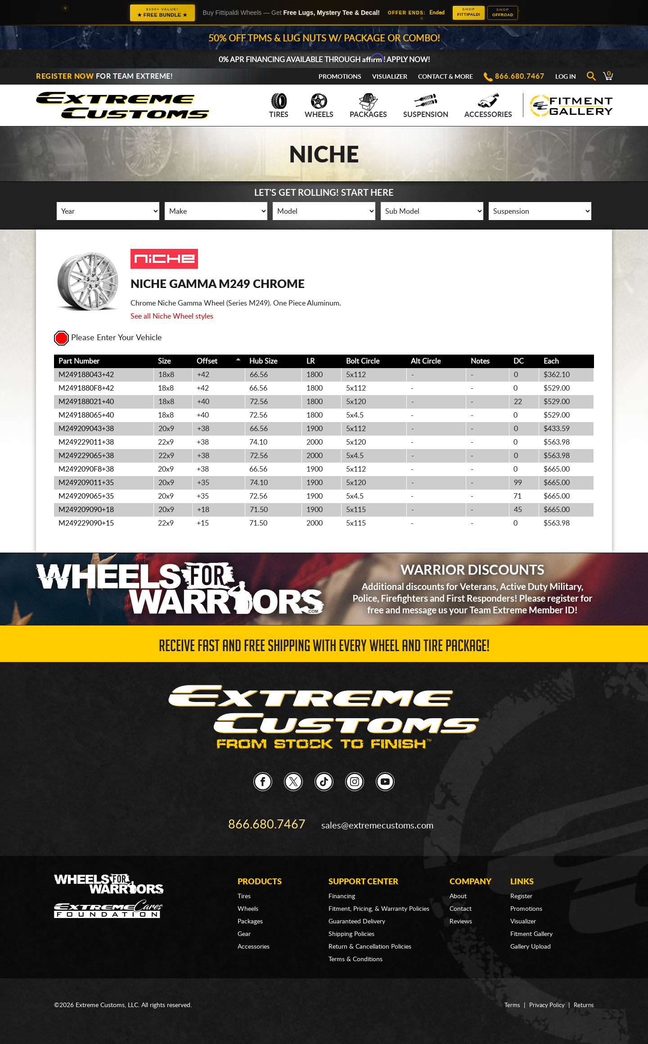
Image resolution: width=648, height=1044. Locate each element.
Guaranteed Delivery (356, 912)
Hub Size (263, 362)
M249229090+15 (86, 524)
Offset (207, 362)
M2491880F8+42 (86, 389)
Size (164, 362)
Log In (565, 78)
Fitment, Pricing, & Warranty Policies (378, 900)
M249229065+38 (86, 456)
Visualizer (389, 78)
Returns (583, 996)
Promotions (340, 78)
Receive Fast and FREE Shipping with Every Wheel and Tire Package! (324, 647)
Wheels (319, 106)
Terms (508, 996)
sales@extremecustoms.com (374, 819)
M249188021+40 (86, 402)
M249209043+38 (86, 429)
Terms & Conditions (355, 950)
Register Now (65, 77)
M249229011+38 (86, 443)
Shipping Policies (351, 925)
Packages (368, 106)
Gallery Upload (530, 938)
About (458, 887)
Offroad (508, 13)
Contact (461, 900)
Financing (341, 887)
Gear (244, 925)
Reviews (461, 912)
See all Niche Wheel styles (171, 317)
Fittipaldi (463, 12)
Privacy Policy (544, 996)
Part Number (78, 362)
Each (551, 362)
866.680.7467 (519, 77)
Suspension (425, 106)
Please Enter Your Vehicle (108, 339)
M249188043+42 (86, 375)
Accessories (488, 106)
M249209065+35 (86, 497)
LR (310, 362)
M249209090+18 (86, 510)
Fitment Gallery (531, 925)
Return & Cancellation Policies (369, 938)
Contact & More (445, 78)
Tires (278, 106)
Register (521, 887)
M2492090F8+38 (86, 470)
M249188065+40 (86, 416)
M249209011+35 (86, 483)
